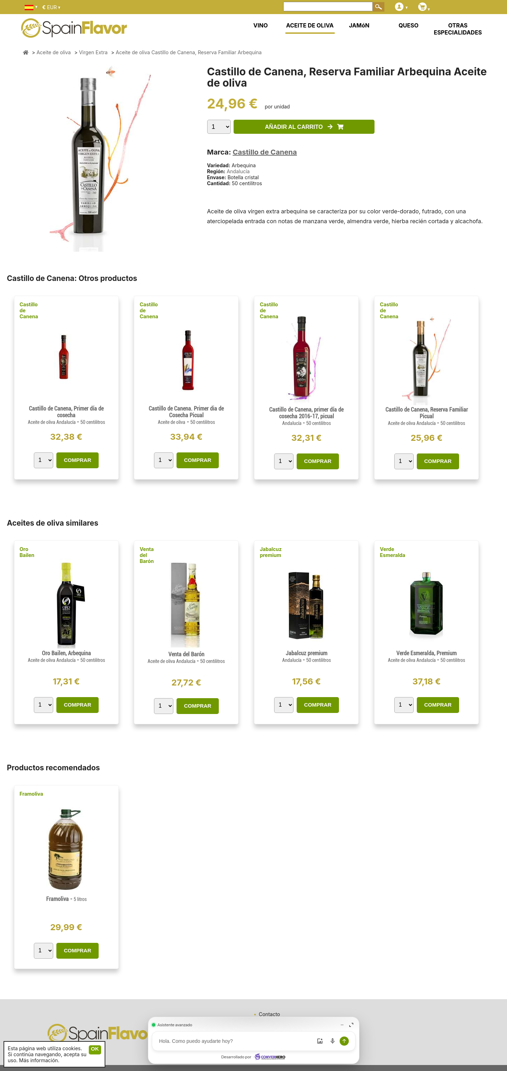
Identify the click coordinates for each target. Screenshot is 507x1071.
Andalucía (238, 171)
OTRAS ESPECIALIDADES (458, 29)
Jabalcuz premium (271, 552)
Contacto (269, 1014)
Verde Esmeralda (392, 552)
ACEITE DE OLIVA (310, 25)
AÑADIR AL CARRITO (304, 127)
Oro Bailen (27, 552)
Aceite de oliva (171, 422)
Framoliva (31, 794)
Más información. (39, 1060)
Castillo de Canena (265, 152)
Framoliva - (66, 899)
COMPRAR (77, 460)
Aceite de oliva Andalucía (52, 422)
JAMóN (359, 25)
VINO (260, 25)
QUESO (408, 25)
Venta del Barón (147, 555)
